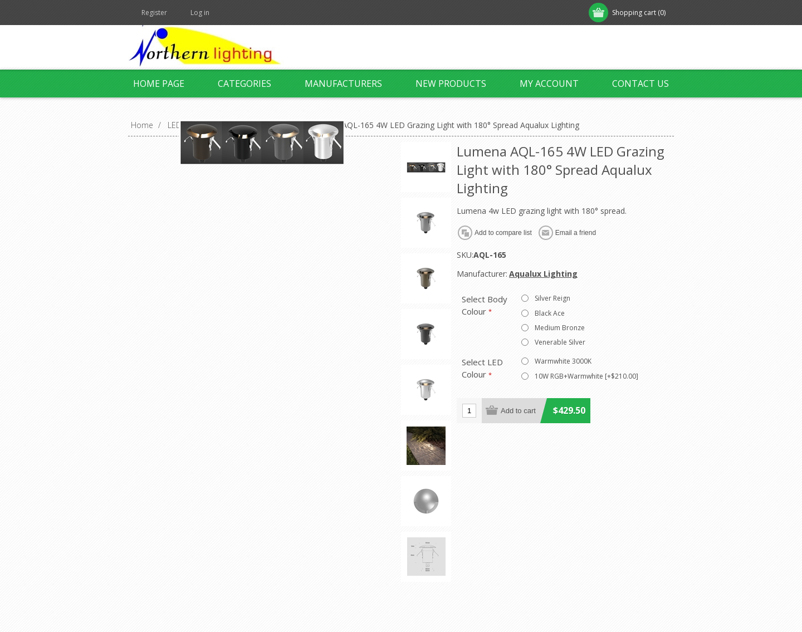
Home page (158, 83)
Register (154, 12)
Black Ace (550, 313)
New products (450, 83)
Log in (199, 12)
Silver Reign (552, 298)
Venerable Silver (560, 342)
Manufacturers (343, 83)
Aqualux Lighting (543, 273)
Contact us (640, 83)
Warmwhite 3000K (563, 361)
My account (549, 83)
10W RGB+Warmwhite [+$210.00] (586, 376)
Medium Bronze (560, 327)
